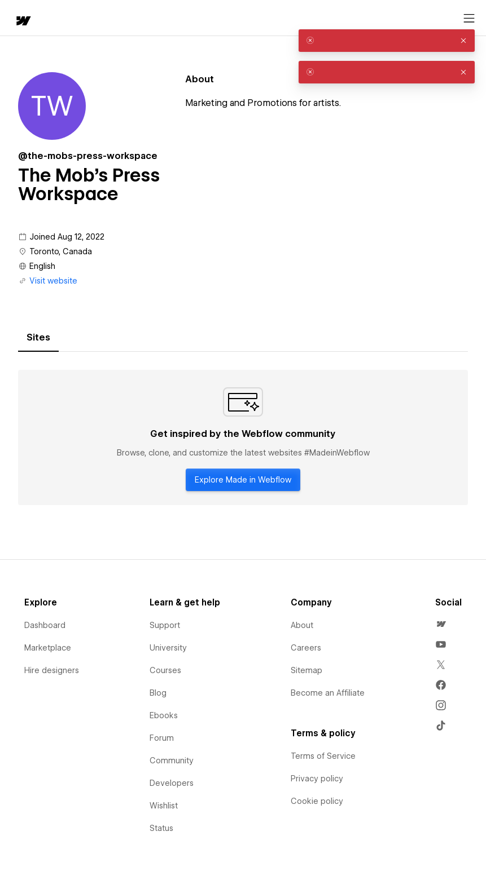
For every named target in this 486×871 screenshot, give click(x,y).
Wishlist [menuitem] (164, 805)
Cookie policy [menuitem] (317, 801)
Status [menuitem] (161, 828)
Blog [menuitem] (158, 692)
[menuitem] (440, 624)
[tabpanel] (243, 437)
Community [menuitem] (172, 760)
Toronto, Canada (60, 251)
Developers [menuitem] (172, 783)
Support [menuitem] (165, 625)
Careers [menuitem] (306, 647)
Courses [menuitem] (165, 670)
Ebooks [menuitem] (164, 715)
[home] (23, 22)
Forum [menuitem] (162, 737)
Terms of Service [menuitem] (323, 756)
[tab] (38, 338)
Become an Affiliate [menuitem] (328, 692)
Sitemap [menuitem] (306, 670)
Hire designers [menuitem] (51, 670)
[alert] (387, 40)
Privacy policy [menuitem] (317, 778)
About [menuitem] (302, 625)
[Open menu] (469, 18)
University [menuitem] (168, 647)
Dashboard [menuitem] (44, 625)
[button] (463, 40)
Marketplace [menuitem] (47, 647)
